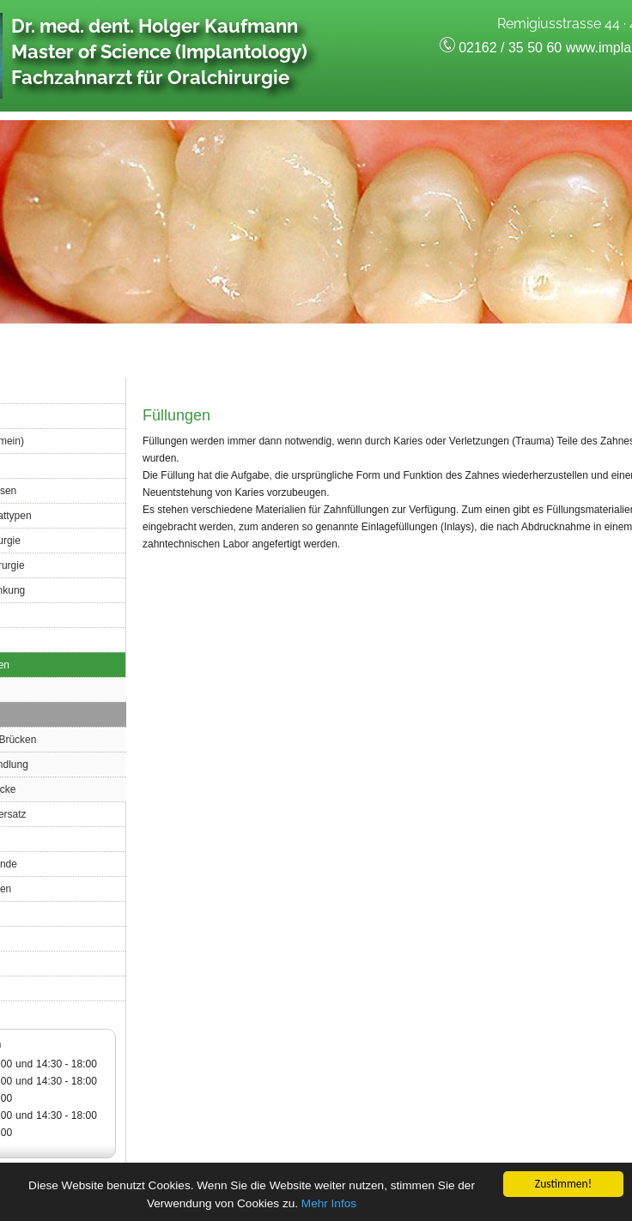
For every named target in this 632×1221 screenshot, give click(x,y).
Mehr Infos (328, 1205)
